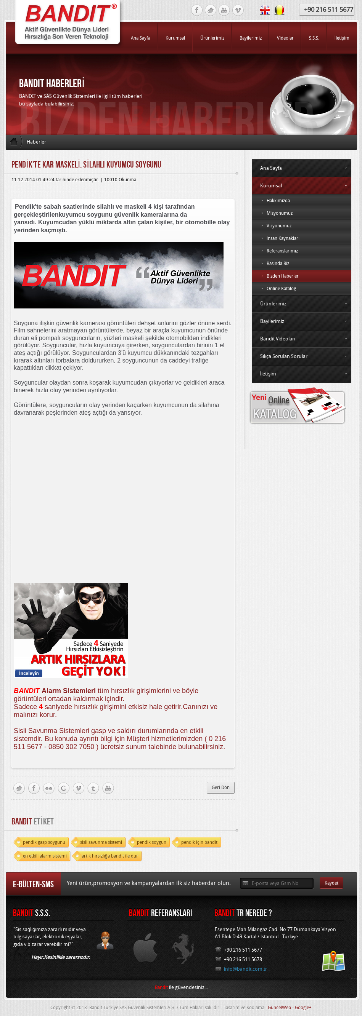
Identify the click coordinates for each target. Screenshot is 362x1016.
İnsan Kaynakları (301, 238)
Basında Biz (301, 263)
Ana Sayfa (301, 168)
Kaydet (331, 883)
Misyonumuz (301, 213)
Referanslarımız (301, 251)
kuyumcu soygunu (86, 214)
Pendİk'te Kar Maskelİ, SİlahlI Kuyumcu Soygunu (86, 164)
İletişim (301, 373)
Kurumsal (301, 185)
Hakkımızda (301, 201)
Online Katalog (301, 289)
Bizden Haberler (301, 276)
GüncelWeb (279, 1007)
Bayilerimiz (301, 321)
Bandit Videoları (301, 338)
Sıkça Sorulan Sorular (301, 356)
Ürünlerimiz (301, 303)
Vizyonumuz (301, 226)
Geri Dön (221, 787)
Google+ (303, 1007)
